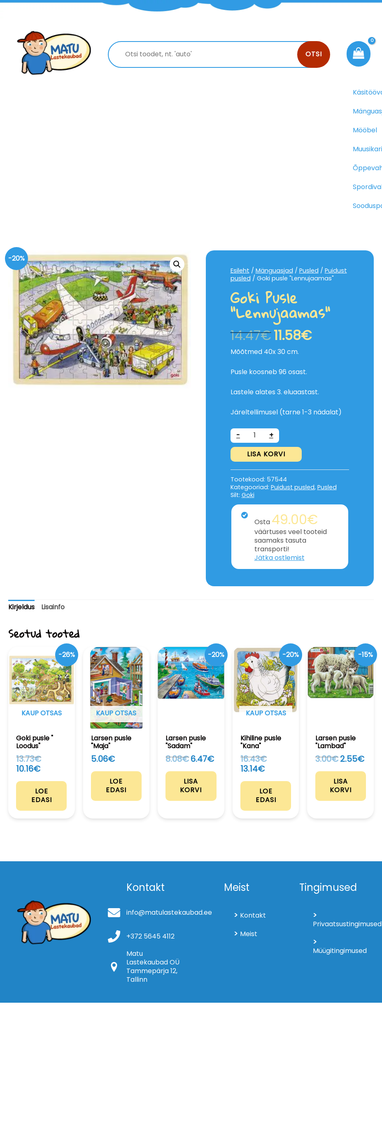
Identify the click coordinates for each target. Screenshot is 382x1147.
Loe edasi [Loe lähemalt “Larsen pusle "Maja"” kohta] (116, 785)
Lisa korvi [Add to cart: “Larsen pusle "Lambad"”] (340, 785)
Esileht (240, 270)
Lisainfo (53, 607)
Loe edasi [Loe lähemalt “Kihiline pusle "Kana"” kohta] (266, 794)
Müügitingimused (339, 950)
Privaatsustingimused (339, 923)
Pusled (309, 270)
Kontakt (253, 914)
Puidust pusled (292, 487)
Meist (248, 933)
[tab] (21, 607)
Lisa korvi (266, 454)
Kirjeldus (21, 607)
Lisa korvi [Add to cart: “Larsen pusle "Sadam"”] (191, 785)
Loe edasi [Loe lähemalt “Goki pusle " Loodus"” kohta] (41, 794)
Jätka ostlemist (279, 557)
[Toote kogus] (254, 435)
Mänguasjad (274, 270)
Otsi (313, 54)
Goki (248, 495)
